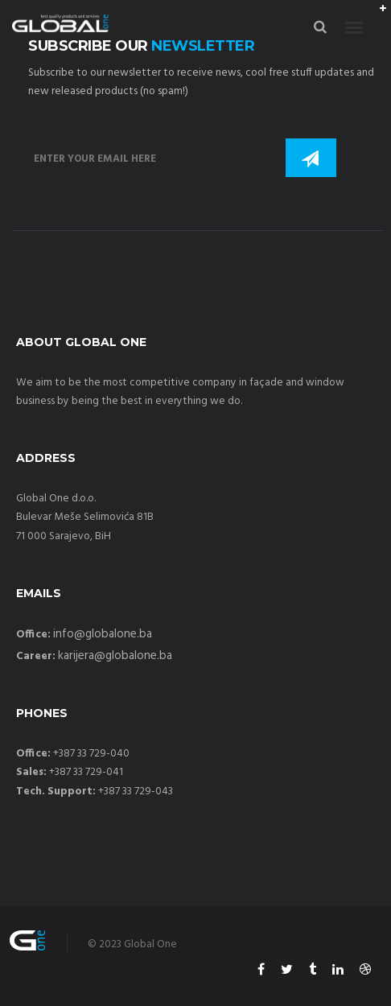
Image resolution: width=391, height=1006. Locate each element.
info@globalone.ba (102, 634)
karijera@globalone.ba (115, 656)
